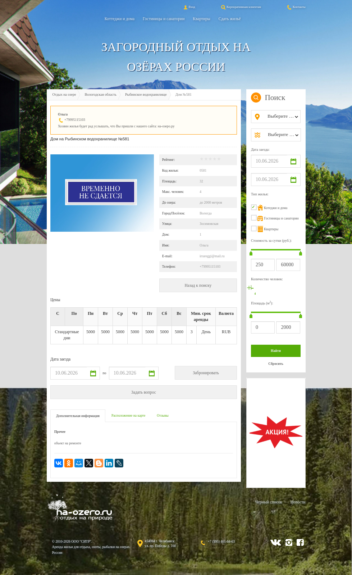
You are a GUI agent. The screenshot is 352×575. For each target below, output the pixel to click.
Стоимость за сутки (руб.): (271, 241)
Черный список (268, 502)
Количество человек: (267, 279)
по (104, 373)
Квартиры (201, 19)
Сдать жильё (230, 19)
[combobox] (281, 116)
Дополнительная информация (78, 416)
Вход (188, 7)
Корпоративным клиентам (240, 7)
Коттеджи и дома (119, 19)
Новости (298, 502)
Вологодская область (100, 94)
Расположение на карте (128, 415)
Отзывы (162, 415)
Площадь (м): (262, 302)
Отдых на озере (64, 94)
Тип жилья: (260, 194)
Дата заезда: (260, 149)
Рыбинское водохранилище (146, 94)
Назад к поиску (197, 285)
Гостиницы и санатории (163, 19)
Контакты (296, 7)
